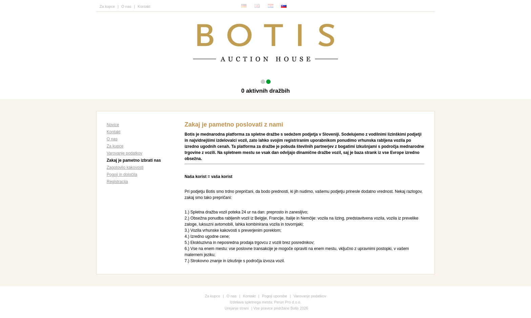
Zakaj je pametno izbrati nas (134, 160)
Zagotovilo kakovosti (125, 167)
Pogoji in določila (122, 174)
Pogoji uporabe (274, 296)
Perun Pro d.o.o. (287, 302)
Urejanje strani (237, 308)
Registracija (117, 181)
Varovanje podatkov (124, 153)
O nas (126, 6)
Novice (113, 124)
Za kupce (107, 6)
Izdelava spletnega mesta (251, 302)
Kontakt (144, 6)
